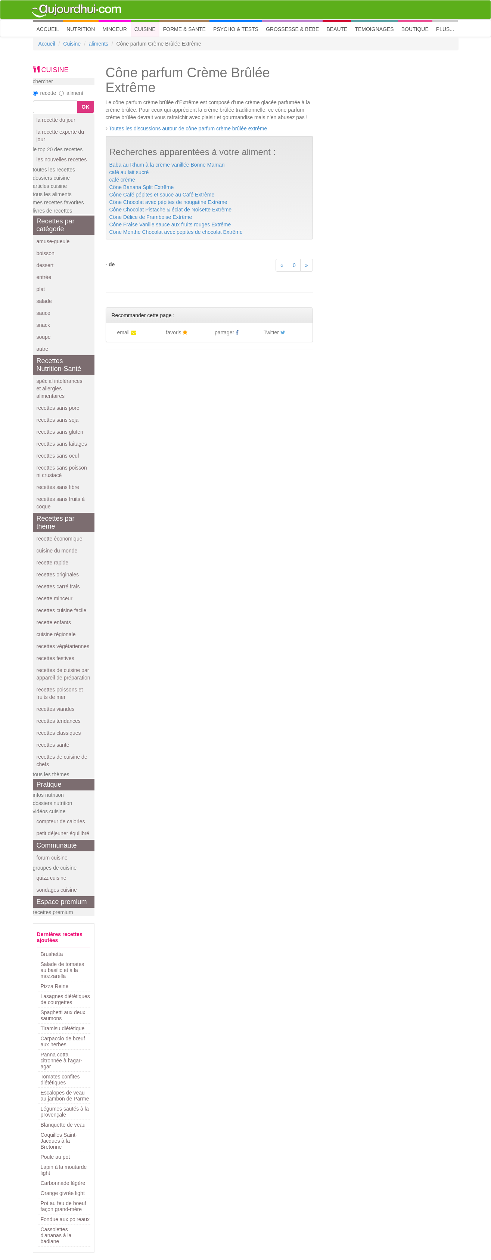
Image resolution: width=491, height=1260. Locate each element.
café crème (122, 180)
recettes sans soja (58, 420)
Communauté (57, 845)
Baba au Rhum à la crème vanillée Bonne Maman (167, 165)
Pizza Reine (55, 986)
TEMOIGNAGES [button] (374, 29)
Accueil (46, 44)
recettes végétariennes (63, 646)
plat (41, 289)
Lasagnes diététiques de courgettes (65, 999)
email (126, 332)
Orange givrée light (63, 1193)
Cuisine (72, 44)
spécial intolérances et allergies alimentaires (60, 388)
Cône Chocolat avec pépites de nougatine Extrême (168, 202)
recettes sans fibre (58, 487)
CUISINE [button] (145, 29)
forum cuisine (52, 858)
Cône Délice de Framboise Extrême (150, 217)
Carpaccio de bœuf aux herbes (63, 1041)
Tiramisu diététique (63, 1028)
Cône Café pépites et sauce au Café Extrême (162, 195)
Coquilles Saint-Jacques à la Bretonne (59, 1141)
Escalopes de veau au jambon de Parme (65, 1096)
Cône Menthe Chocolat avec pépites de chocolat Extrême (176, 232)
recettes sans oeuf (58, 456)
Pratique (49, 784)
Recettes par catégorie (56, 225)
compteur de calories (61, 821)
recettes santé (53, 745)
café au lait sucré (129, 172)
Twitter (274, 332)
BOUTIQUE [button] (415, 29)
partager (227, 332)
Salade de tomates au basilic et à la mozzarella (62, 970)
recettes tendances (59, 721)
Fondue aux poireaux (65, 1219)
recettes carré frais (58, 586)
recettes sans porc (58, 408)
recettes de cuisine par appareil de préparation (63, 674)
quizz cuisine (51, 878)
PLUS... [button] (445, 29)
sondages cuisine (57, 890)
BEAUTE (336, 29)
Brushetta (52, 954)
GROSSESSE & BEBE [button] (292, 29)
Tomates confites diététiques (60, 1080)
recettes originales (58, 575)
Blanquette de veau (63, 1125)
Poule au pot (55, 1157)
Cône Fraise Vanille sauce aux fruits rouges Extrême (170, 224)
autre (43, 349)
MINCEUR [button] (114, 29)
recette (44, 93)
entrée (44, 277)
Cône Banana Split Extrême (141, 187)
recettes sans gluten (60, 432)
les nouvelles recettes (62, 159)
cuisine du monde (57, 551)
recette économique (60, 539)
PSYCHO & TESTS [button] (235, 29)
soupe (44, 337)
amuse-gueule (53, 241)
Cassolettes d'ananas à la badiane (56, 1235)
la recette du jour (56, 120)
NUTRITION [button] (80, 29)
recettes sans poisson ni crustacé (62, 471)
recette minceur (54, 598)
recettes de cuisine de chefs (62, 760)
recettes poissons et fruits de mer (60, 693)
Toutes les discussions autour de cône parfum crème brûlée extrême (188, 128)
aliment (71, 93)
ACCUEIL (50, 28)
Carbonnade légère (63, 1183)
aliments (98, 44)
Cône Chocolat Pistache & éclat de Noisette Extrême (170, 210)
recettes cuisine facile (62, 610)
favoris (176, 332)
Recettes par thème (56, 522)
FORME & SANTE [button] (184, 29)
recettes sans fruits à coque (61, 503)
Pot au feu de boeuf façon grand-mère (63, 1206)
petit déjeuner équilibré (63, 833)
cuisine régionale (56, 634)
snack (43, 325)
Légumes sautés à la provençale (65, 1112)
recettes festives (55, 658)
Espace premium (62, 901)
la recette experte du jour (60, 135)
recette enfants (54, 622)
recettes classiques (59, 733)
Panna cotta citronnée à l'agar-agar (62, 1060)
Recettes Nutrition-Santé (59, 364)
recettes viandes (56, 709)
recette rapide (53, 563)
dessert (45, 265)
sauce (43, 313)
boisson (46, 253)
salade (44, 301)
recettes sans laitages (62, 444)
